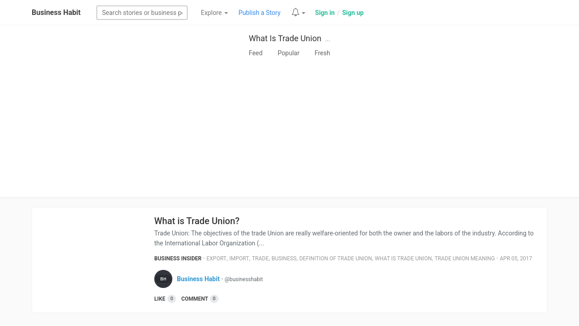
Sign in (325, 12)
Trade (260, 258)
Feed (255, 53)
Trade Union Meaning (465, 258)
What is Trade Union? (197, 221)
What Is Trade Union (285, 38)
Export (217, 258)
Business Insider (178, 258)
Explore (214, 12)
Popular (288, 53)
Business (283, 258)
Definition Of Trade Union (335, 258)
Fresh (322, 53)
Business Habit (56, 12)
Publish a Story (259, 12)
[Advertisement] (289, 129)
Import (239, 258)
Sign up (352, 12)
